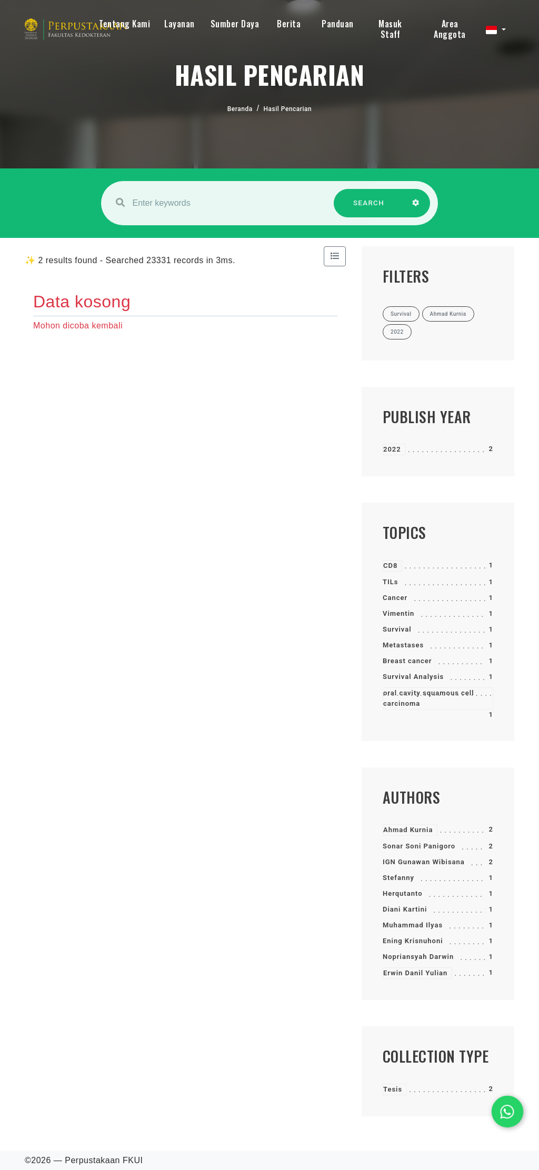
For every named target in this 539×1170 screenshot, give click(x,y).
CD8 (390, 565)
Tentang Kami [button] (124, 23)
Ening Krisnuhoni (413, 941)
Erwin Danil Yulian (415, 973)
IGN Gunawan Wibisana (424, 862)
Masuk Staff (390, 29)
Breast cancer (407, 661)
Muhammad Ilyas (413, 925)
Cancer (395, 598)
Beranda (240, 109)
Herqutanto (403, 893)
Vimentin (398, 613)
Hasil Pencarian (288, 109)
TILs (390, 582)
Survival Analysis (413, 677)
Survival (397, 629)
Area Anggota (450, 29)
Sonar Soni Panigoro (419, 846)
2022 (392, 449)
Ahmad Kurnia (408, 830)
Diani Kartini (405, 909)
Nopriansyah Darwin (418, 957)
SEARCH (369, 208)
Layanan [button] (179, 23)
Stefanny (398, 878)
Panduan (338, 23)
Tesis (392, 1089)
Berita (289, 23)
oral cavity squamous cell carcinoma (428, 698)
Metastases (403, 645)
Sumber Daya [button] (235, 23)
